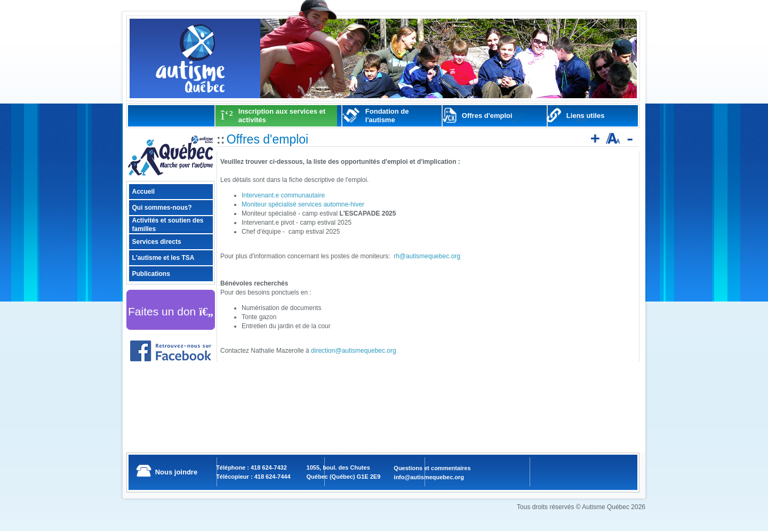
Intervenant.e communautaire (283, 195)
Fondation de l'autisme (387, 115)
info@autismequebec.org (429, 477)
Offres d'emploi (487, 116)
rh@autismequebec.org (427, 256)
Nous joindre (176, 472)
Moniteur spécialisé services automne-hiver (303, 204)
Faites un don (170, 311)
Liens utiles (585, 116)
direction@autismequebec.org (353, 350)
